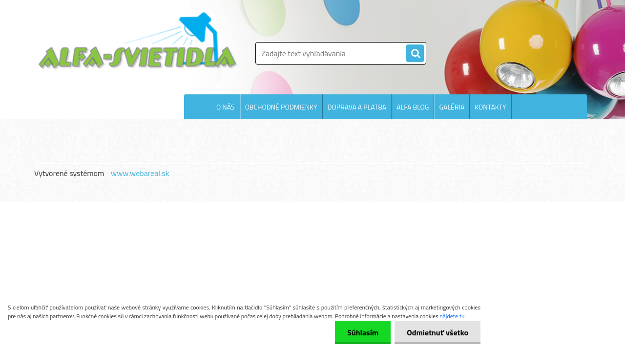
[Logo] (138, 41)
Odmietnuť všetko (437, 332)
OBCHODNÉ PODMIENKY (281, 107)
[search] (415, 53)
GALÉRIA (451, 107)
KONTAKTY (490, 107)
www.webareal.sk (140, 173)
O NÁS (225, 107)
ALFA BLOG (412, 107)
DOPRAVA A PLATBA (357, 107)
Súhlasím (362, 332)
